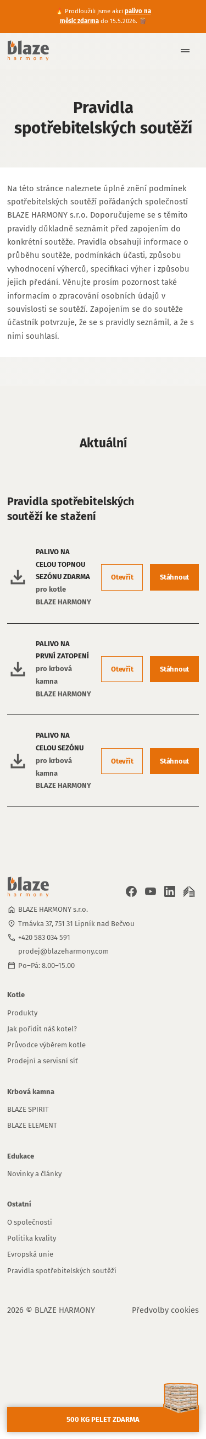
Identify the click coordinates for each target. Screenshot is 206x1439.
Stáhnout (174, 577)
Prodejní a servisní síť (42, 1061)
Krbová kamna (30, 1092)
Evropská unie (30, 1254)
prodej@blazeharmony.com (63, 951)
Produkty (22, 1013)
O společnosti (29, 1222)
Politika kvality (31, 1238)
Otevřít (122, 577)
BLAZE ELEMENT (32, 1125)
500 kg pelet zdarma (103, 1419)
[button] (181, 51)
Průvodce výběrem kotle (46, 1045)
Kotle (16, 995)
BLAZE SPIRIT (28, 1109)
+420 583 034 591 (44, 937)
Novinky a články (34, 1174)
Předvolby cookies (165, 1310)
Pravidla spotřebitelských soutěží (61, 1271)
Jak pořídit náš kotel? (42, 1029)
